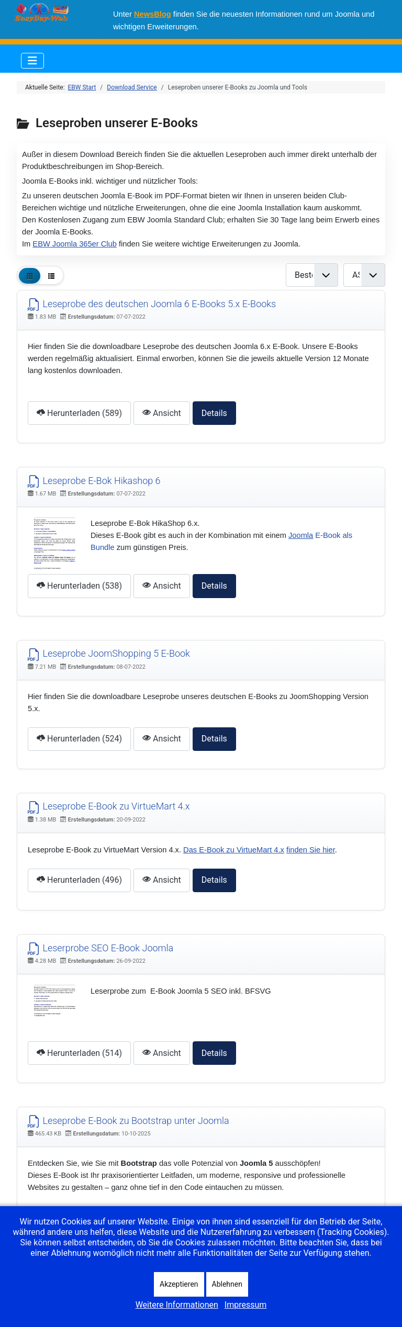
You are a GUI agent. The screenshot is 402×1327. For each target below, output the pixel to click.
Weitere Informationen (177, 1305)
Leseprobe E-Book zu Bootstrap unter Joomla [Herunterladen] (128, 1120)
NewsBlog (152, 14)
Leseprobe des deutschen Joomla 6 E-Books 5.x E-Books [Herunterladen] (152, 303)
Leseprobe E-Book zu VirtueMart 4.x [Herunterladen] (109, 806)
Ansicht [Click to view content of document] (161, 413)
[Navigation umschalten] (32, 61)
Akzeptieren (179, 1284)
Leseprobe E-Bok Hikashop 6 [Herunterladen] (94, 480)
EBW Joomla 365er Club (74, 244)
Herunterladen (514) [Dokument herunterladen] (79, 1053)
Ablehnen (227, 1284)
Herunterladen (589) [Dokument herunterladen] (79, 413)
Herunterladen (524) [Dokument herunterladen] (79, 739)
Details (214, 413)
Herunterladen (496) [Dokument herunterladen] (79, 880)
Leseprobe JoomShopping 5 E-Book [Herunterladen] (109, 653)
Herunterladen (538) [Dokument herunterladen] (79, 586)
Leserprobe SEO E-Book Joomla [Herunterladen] (100, 947)
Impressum (246, 1305)
